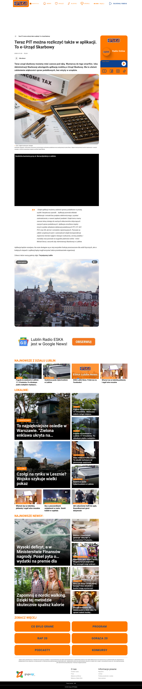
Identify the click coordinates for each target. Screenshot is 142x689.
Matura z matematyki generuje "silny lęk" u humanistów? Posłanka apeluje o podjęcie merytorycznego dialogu (83, 537)
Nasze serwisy (71, 683)
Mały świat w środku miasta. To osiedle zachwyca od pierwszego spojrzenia (85, 459)
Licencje (100, 673)
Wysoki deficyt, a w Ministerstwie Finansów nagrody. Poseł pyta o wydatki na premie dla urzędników (38, 554)
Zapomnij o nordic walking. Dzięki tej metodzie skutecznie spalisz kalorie (41, 600)
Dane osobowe (102, 678)
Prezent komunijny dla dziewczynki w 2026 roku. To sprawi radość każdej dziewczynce (85, 610)
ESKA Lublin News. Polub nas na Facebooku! (85, 381)
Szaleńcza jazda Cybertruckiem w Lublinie (57, 381)
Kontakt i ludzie (75, 671)
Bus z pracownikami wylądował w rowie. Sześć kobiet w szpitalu (57, 508)
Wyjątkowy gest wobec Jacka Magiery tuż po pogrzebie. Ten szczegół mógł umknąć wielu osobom (85, 561)
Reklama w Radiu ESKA (76, 678)
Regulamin (101, 671)
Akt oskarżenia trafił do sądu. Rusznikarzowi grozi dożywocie (85, 508)
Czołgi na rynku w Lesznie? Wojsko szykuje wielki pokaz (42, 476)
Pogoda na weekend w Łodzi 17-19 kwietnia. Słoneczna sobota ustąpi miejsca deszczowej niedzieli (85, 411)
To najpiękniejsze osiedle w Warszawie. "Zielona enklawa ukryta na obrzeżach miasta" (42, 428)
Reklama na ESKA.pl (76, 676)
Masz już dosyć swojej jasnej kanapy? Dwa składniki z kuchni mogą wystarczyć (85, 585)
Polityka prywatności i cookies (105, 676)
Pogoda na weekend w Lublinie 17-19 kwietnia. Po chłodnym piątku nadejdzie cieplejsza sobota (28, 382)
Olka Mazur (22, 58)
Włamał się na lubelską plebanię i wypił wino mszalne (114, 381)
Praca (72, 673)
